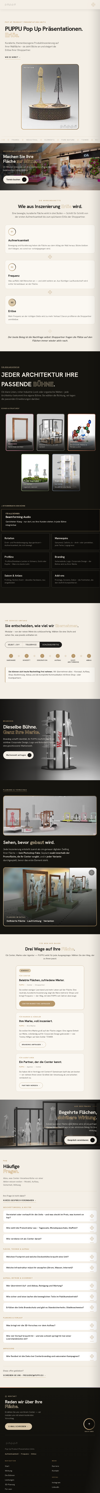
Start (7, 1466)
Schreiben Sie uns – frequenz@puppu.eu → (24, 1375)
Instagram (56, 1482)
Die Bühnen (10, 1475)
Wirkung (8, 1470)
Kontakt (55, 1470)
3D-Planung (10, 1484)
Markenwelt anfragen (18, 755)
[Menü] (93, 4)
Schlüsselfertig (51, 645)
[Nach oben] (89, 1424)
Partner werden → (31, 1085)
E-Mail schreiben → (18, 1426)
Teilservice (31, 645)
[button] (50, 896)
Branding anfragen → (32, 1045)
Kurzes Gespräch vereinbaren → (19, 1200)
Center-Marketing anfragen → (37, 1004)
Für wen (8, 1489)
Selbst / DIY (13, 645)
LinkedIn (55, 1487)
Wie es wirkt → (13, 57)
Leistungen (9, 1480)
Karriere (55, 1466)
